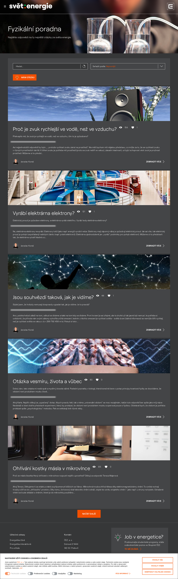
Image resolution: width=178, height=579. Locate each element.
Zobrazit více (155, 161)
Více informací (122, 574)
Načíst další (89, 514)
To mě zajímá (133, 549)
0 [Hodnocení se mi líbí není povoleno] (98, 379)
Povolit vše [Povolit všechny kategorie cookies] (157, 560)
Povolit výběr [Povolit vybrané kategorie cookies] (157, 566)
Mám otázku (24, 77)
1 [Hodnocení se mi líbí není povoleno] (134, 127)
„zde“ (21, 568)
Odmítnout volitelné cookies (158, 572)
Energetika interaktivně (20, 544)
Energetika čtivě (17, 540)
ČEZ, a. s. (20, 562)
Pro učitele (15, 548)
